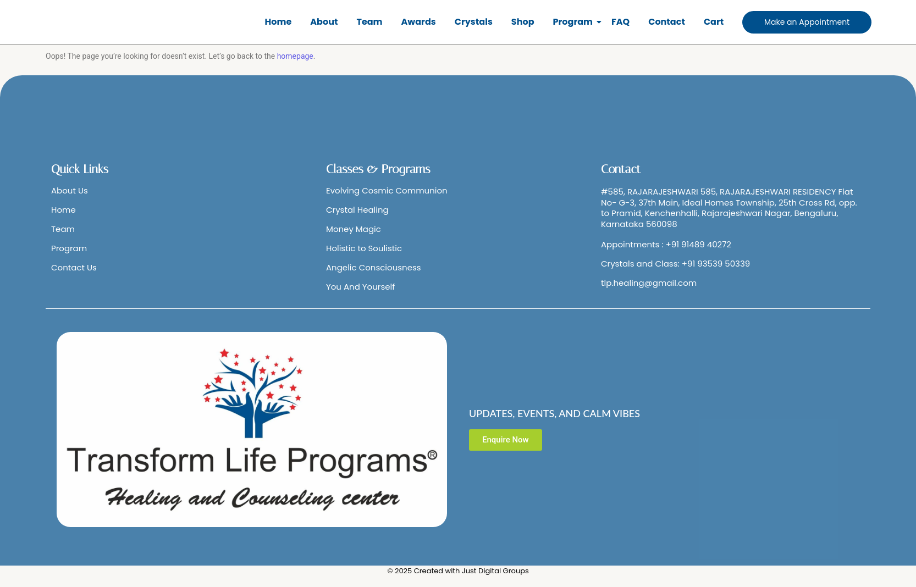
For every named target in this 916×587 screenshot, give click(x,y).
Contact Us (74, 267)
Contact (666, 21)
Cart (714, 21)
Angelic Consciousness (373, 267)
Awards (418, 21)
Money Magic (353, 229)
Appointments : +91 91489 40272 (666, 244)
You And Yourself (360, 286)
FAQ (620, 21)
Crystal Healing (357, 209)
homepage (295, 56)
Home (278, 21)
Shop (522, 21)
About (324, 21)
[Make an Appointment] (806, 22)
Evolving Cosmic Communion (387, 190)
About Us (69, 190)
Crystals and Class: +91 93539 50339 (675, 263)
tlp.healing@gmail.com (649, 283)
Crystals (474, 21)
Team (369, 21)
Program (575, 21)
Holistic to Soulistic (364, 248)
